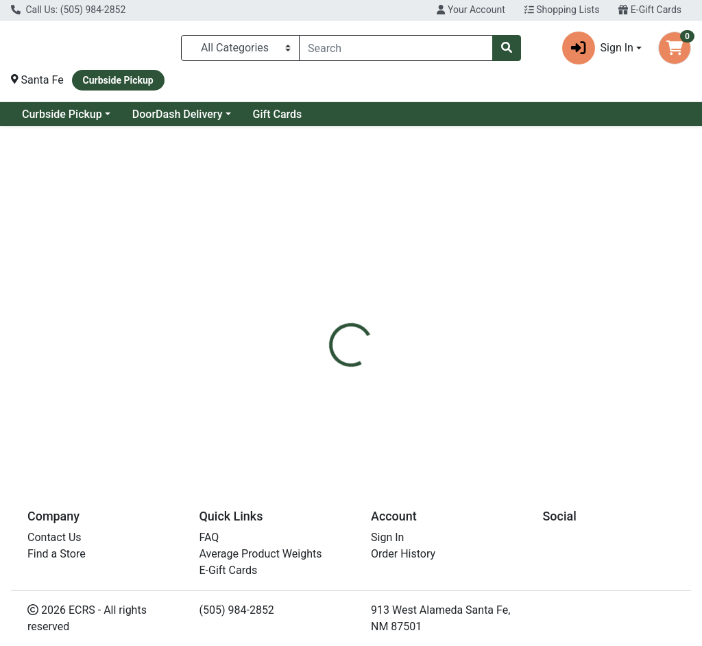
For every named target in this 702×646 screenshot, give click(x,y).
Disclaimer (390, 318)
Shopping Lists (562, 9)
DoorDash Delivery (177, 114)
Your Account (471, 9)
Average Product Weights (260, 553)
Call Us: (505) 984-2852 (68, 9)
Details (330, 318)
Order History (403, 553)
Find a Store (56, 553)
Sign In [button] (597, 48)
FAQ (209, 537)
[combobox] (396, 48)
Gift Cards (277, 114)
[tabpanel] (497, 399)
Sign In (387, 537)
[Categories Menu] (240, 48)
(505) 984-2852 (236, 610)
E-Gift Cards (649, 9)
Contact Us (54, 537)
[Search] (396, 48)
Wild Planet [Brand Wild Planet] (456, 401)
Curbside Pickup (62, 114)
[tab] (329, 319)
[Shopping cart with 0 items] (674, 48)
